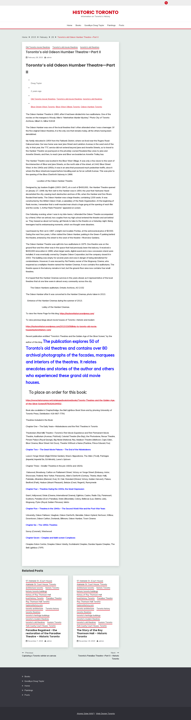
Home (69, 25)
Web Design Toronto (105, 713)
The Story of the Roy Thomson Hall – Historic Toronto (92, 633)
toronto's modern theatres (37, 619)
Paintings (111, 25)
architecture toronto (34, 588)
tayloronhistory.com (34, 605)
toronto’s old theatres (92, 99)
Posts (121, 25)
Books (78, 25)
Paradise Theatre (54, 598)
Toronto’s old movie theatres (69, 99)
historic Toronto (52, 588)
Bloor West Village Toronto (68, 106)
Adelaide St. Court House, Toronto (41, 584)
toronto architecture (34, 608)
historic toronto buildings (36, 591)
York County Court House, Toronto (41, 626)
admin (49, 57)
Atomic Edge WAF (85, 713)
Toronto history (52, 608)
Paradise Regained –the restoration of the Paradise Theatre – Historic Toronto (43, 633)
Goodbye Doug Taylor (94, 25)
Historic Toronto (95, 12)
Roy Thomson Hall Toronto (38, 601)
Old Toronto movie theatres (38, 47)
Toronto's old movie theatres (65, 47)
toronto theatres (33, 612)
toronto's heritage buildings (38, 615)
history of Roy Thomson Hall (38, 594)
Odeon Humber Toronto (91, 106)
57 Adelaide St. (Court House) (39, 581)
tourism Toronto (54, 622)
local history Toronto (35, 598)
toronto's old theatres (89, 47)
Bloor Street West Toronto (43, 106)
